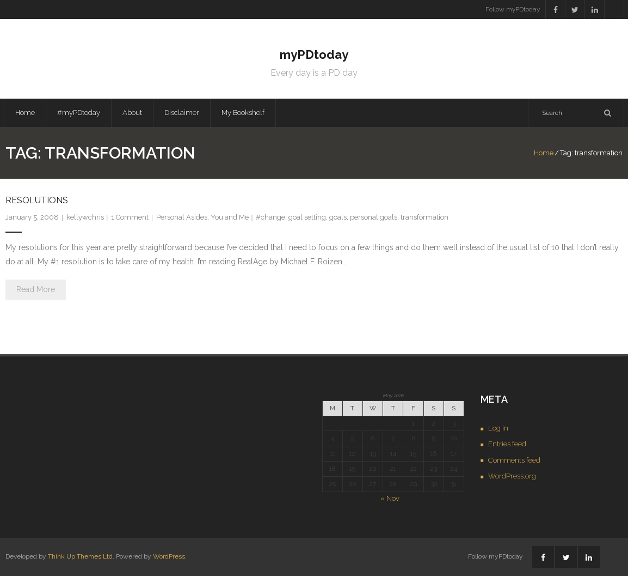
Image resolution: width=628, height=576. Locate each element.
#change (270, 217)
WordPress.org (512, 476)
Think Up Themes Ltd (80, 556)
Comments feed (514, 460)
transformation (424, 217)
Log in (498, 428)
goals (338, 217)
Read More (35, 289)
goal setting (307, 217)
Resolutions (36, 200)
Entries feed (507, 444)
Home (25, 112)
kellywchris (85, 217)
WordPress (169, 556)
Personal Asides (181, 217)
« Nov (389, 498)
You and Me (230, 217)
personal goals (373, 217)
